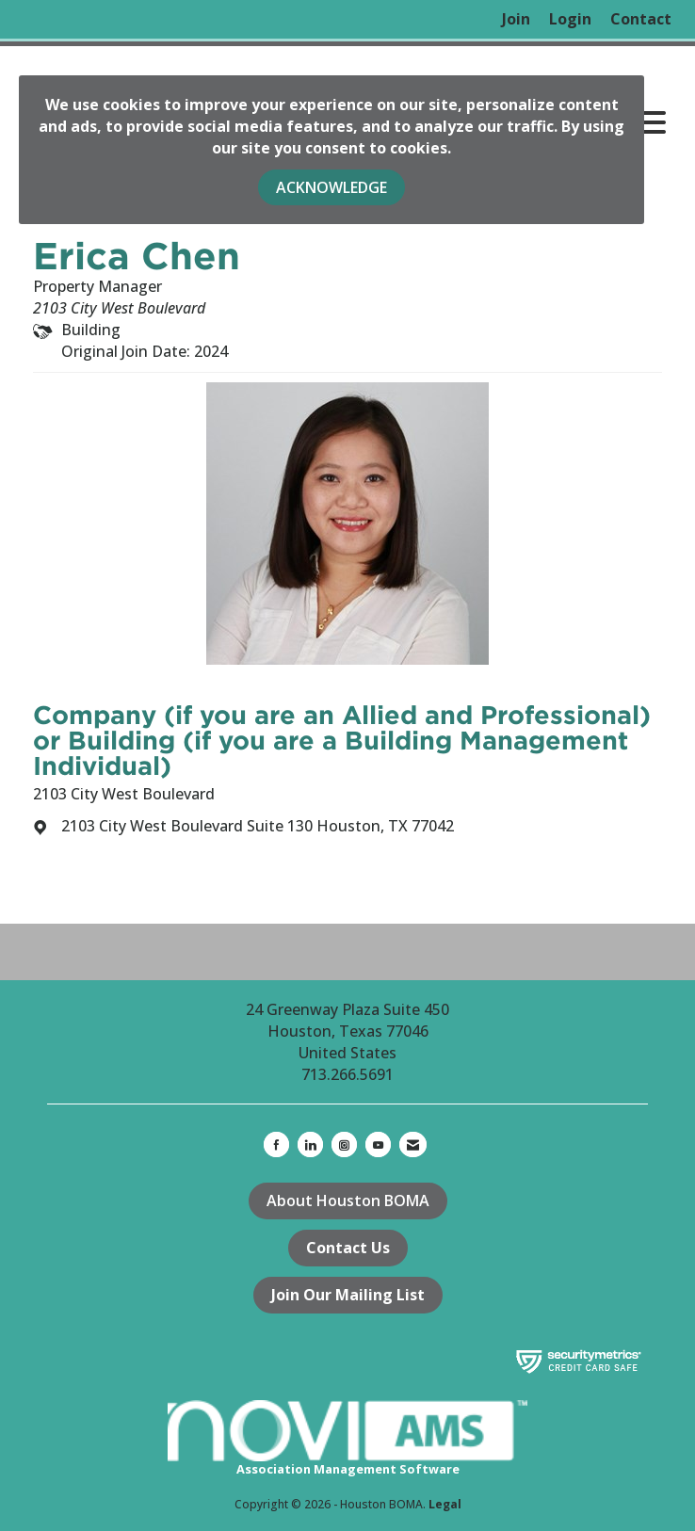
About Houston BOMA (348, 1200)
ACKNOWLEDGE (331, 187)
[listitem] (516, 19)
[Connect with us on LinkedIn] (310, 1144)
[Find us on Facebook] (276, 1144)
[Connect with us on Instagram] (344, 1144)
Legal (444, 1504)
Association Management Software (348, 1438)
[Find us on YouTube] (378, 1144)
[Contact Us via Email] (413, 1144)
